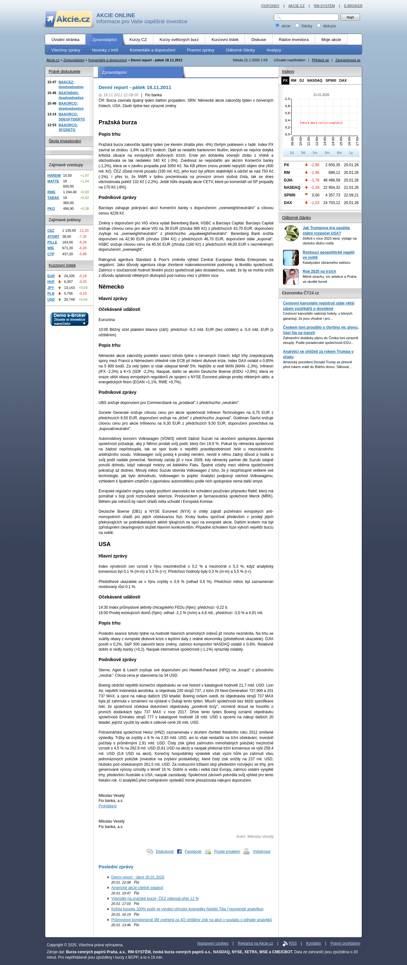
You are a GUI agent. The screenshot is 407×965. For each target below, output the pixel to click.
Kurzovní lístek (62, 265)
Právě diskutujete (64, 71)
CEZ (50, 230)
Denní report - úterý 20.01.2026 (137, 877)
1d (291, 152)
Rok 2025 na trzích (319, 271)
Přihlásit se (320, 60)
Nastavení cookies (213, 943)
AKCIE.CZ (296, 6)
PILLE (52, 242)
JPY (50, 288)
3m (327, 152)
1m (314, 152)
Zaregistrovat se (348, 60)
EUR (51, 276)
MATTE (53, 181)
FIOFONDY (270, 6)
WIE (50, 248)
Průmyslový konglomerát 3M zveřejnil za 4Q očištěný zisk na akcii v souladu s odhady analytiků (191, 920)
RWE (51, 192)
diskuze (326, 26)
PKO (51, 208)
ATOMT (53, 236)
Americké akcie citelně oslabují (137, 888)
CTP (50, 254)
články (304, 26)
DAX (343, 80)
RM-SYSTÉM (324, 6)
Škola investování (65, 141)
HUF (51, 282)
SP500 (331, 80)
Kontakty (313, 943)
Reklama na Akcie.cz (255, 943)
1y (351, 152)
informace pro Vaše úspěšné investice (141, 18)
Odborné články (296, 217)
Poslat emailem (227, 851)
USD (51, 299)
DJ (302, 80)
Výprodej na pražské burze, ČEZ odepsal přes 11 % (155, 898)
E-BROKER (353, 6)
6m (339, 152)
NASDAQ (314, 80)
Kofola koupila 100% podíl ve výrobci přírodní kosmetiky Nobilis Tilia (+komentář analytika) (187, 909)
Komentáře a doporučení (107, 60)
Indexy (288, 71)
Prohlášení (108, 806)
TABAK (53, 198)
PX (285, 80)
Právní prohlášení (345, 943)
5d (303, 152)
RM (293, 80)
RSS (293, 943)
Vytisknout (261, 851)
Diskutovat (165, 851)
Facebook (193, 851)
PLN (50, 293)
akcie (283, 26)
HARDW (54, 175)
